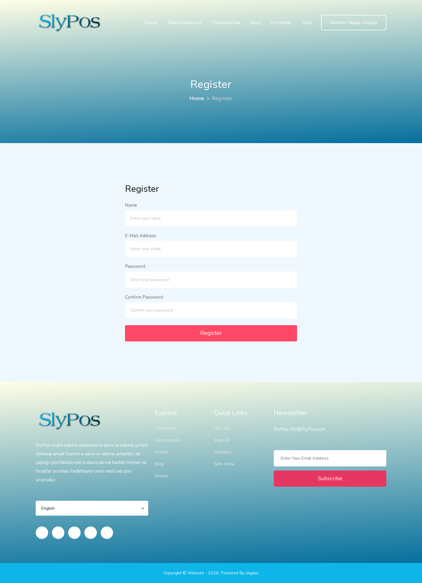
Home (151, 22)
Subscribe (330, 478)
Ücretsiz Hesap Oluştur (354, 22)
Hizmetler (281, 22)
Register (211, 333)
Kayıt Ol (221, 440)
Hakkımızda (165, 428)
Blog (255, 22)
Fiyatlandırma (226, 22)
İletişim (161, 476)
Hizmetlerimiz (167, 440)
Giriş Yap (222, 428)
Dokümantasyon (185, 22)
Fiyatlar (162, 452)
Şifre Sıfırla (224, 464)
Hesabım (222, 452)
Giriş (307, 22)
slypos (252, 573)
